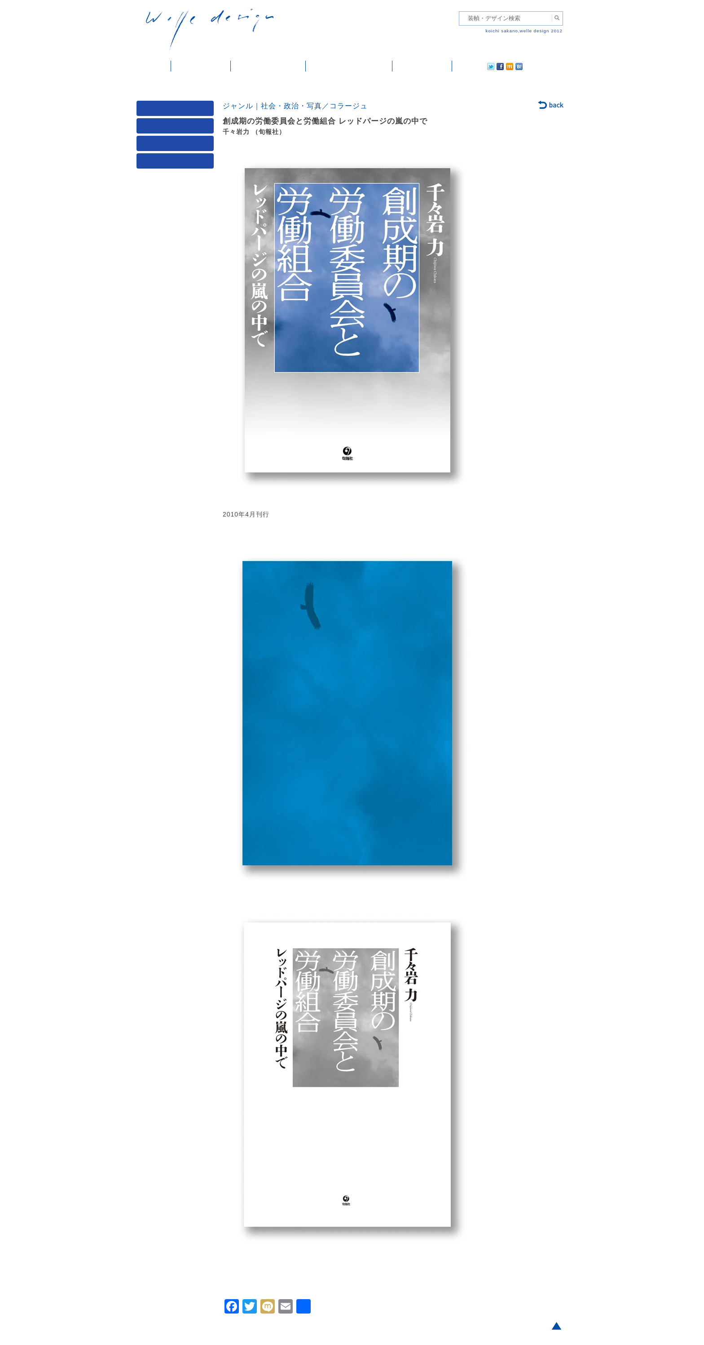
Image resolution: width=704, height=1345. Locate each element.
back (551, 106)
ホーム (153, 66)
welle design (209, 30)
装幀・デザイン (201, 66)
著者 (177, 145)
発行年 (177, 163)
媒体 (177, 110)
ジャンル (177, 128)
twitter (462, 66)
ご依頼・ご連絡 (422, 66)
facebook (475, 66)
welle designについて (349, 66)
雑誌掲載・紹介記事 (268, 66)
